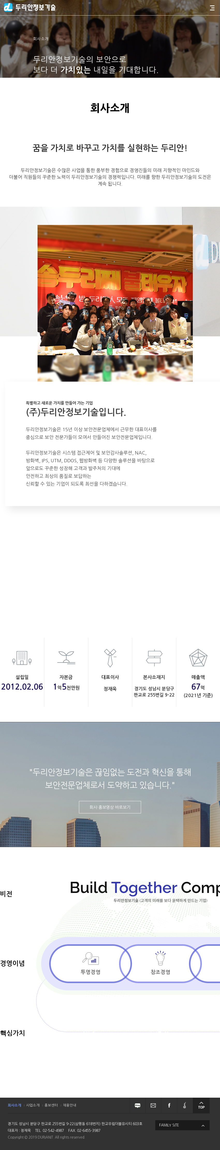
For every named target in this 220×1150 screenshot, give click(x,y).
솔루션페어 (185, 1105)
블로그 (137, 1105)
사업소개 (33, 1105)
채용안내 (69, 1105)
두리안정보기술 (30, 7)
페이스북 (169, 1105)
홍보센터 (51, 1105)
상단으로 (201, 1105)
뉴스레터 (153, 1105)
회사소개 (14, 1105)
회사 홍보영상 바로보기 (110, 807)
